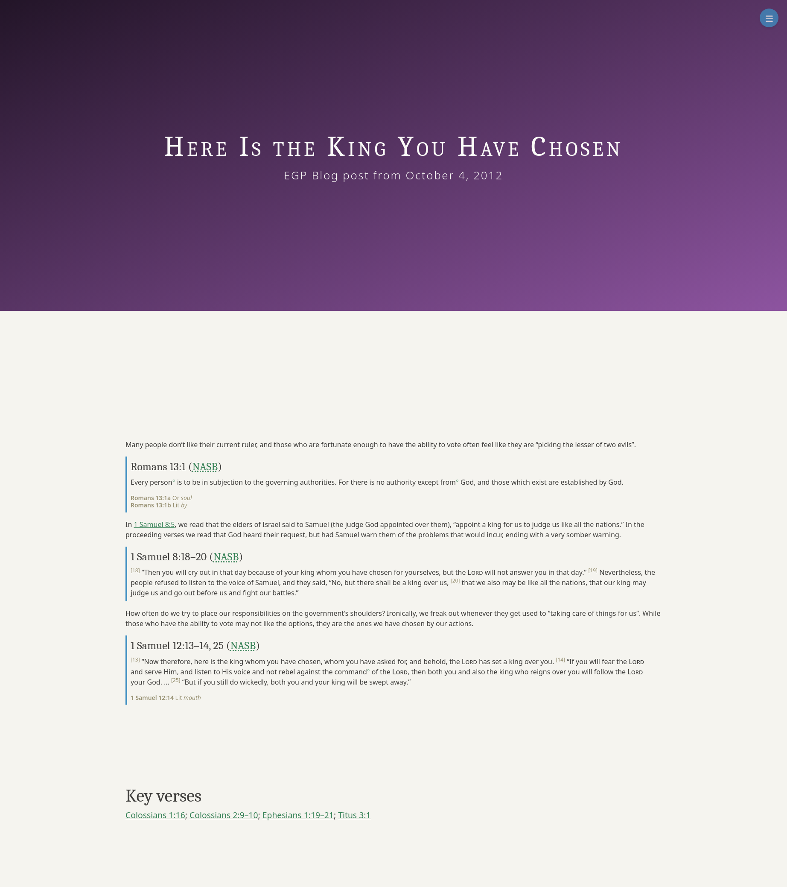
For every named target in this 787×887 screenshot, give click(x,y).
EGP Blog (321, 175)
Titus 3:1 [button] (354, 815)
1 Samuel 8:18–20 (169, 556)
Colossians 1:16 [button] (155, 815)
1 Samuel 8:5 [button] (154, 524)
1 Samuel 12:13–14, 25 (177, 645)
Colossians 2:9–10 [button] (223, 815)
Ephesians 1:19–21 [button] (298, 815)
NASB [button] (205, 466)
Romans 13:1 (158, 466)
